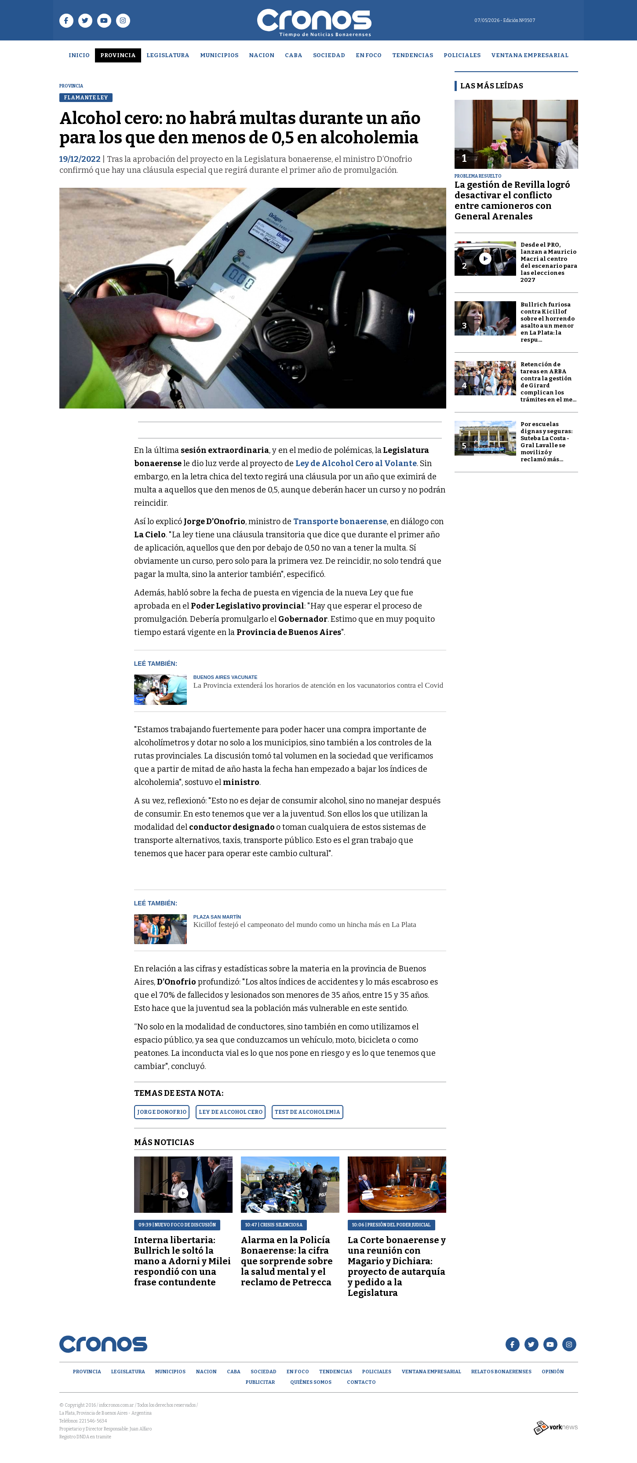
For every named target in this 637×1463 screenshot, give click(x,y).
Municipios (219, 55)
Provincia (118, 55)
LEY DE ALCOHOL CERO (230, 1112)
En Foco (369, 55)
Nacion (261, 55)
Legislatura (167, 55)
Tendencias (412, 55)
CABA (293, 55)
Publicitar (260, 1382)
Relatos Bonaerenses (501, 1372)
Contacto (361, 1382)
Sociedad (329, 55)
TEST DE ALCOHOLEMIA (307, 1112)
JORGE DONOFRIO (161, 1112)
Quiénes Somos (310, 1382)
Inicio (79, 55)
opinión (553, 1372)
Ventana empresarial (529, 55)
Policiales (462, 55)
